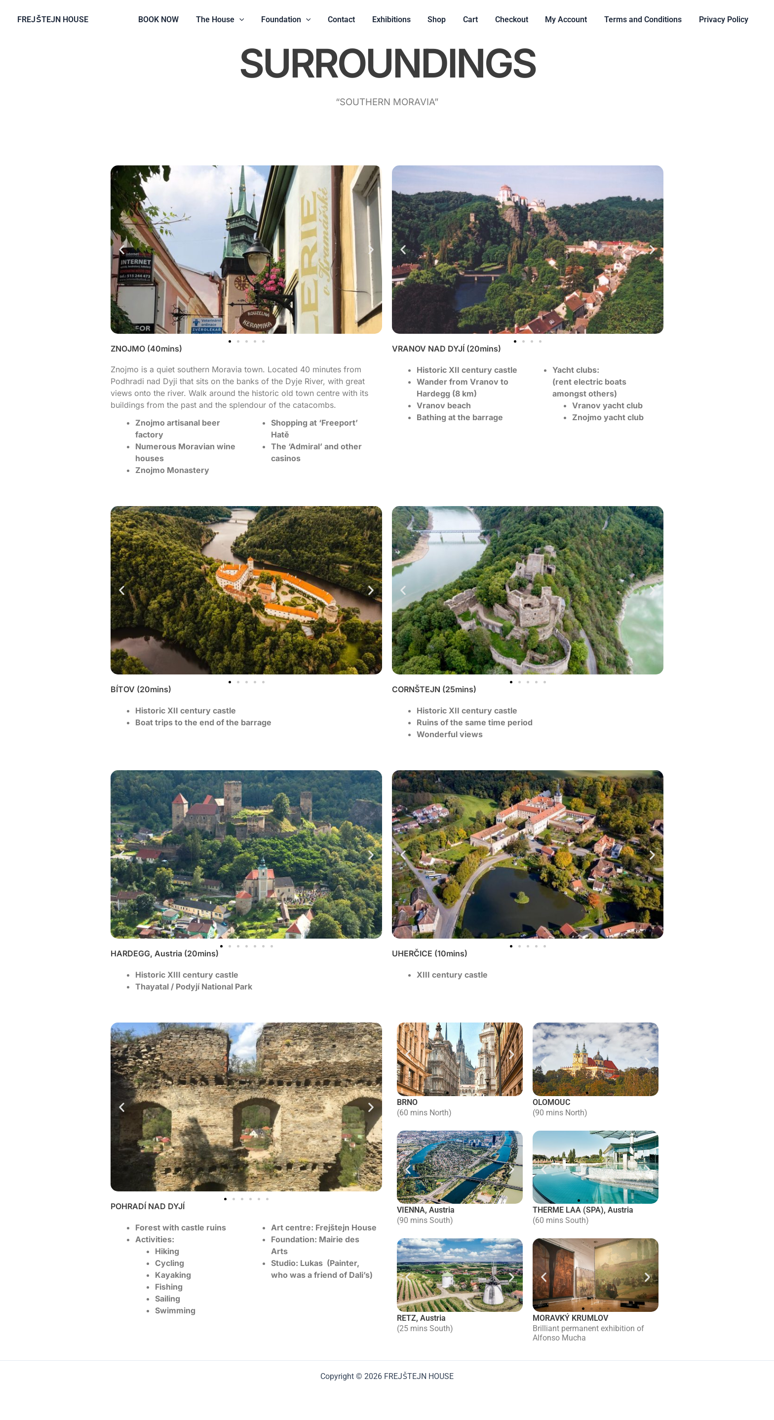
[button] (252, 19)
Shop (444, 19)
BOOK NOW (172, 19)
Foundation (297, 19)
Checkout (516, 19)
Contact (351, 19)
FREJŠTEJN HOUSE (52, 19)
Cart (476, 19)
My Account (569, 19)
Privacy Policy (724, 19)
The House (232, 19)
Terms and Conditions (645, 19)
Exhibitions (400, 19)
